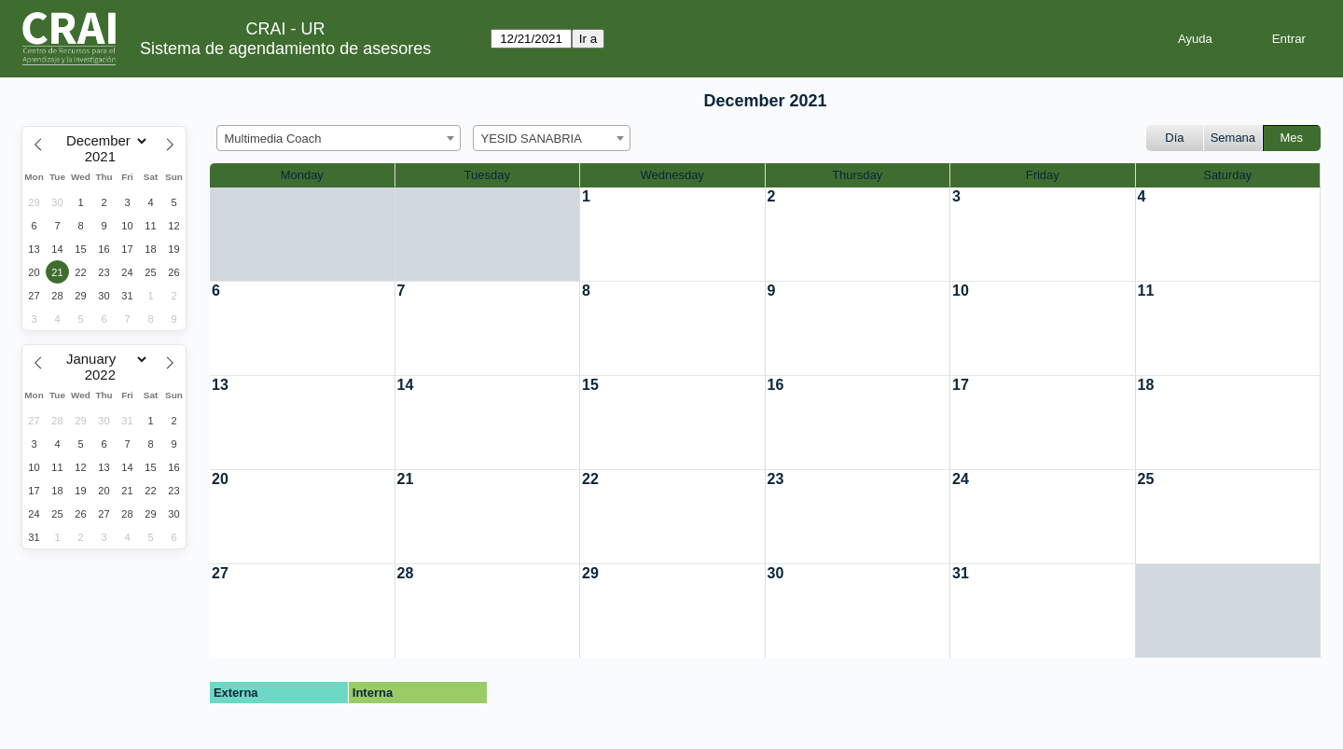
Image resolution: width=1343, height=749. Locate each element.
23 (776, 479)
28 (405, 573)
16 (776, 385)
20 (220, 479)
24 (960, 479)
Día (1174, 138)
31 (960, 573)
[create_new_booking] (672, 234)
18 (1146, 385)
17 (960, 385)
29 (590, 573)
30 (776, 573)
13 (220, 385)
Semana (1233, 138)
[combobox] (338, 138)
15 (590, 385)
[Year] (104, 156)
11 (1146, 290)
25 (1146, 479)
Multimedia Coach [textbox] (273, 139)
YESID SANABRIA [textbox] (531, 139)
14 (405, 385)
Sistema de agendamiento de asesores (285, 48)
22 (590, 479)
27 (220, 573)
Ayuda (1195, 39)
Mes (1292, 138)
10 (960, 290)
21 (405, 479)
